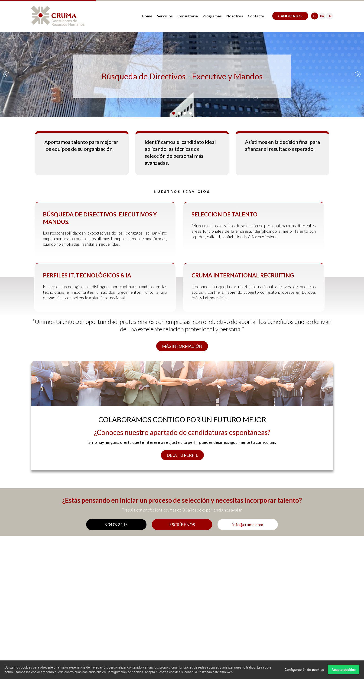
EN (329, 16)
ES (314, 16)
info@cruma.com (247, 524)
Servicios (165, 16)
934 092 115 (116, 524)
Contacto (256, 16)
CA (322, 16)
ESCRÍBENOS (182, 524)
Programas (212, 16)
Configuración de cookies (304, 670)
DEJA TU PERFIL (182, 455)
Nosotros (234, 16)
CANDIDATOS (290, 16)
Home (147, 16)
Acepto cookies (344, 670)
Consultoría (187, 16)
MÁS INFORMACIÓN (182, 346)
